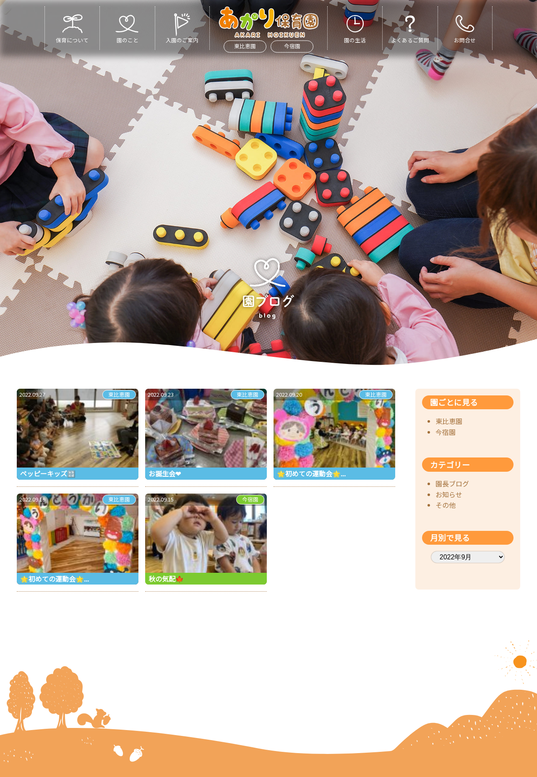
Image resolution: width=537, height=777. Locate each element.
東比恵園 (245, 46)
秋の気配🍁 (166, 579)
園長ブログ (452, 483)
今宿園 (292, 46)
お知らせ (448, 494)
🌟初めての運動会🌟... (311, 473)
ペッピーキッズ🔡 (48, 473)
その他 (445, 505)
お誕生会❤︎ (165, 473)
